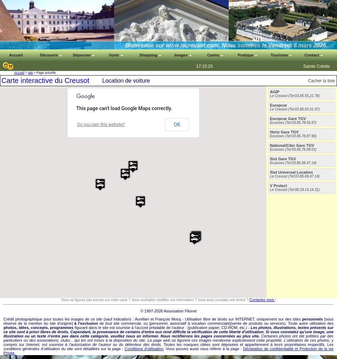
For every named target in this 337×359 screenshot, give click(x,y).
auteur (178, 327)
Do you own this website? (101, 124)
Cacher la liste (321, 80)
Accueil (19, 72)
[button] (100, 184)
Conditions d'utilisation (144, 349)
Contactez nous (262, 300)
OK (177, 124)
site (30, 72)
